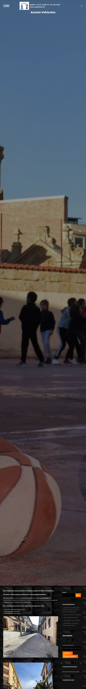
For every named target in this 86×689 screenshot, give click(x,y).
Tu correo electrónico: (68, 645)
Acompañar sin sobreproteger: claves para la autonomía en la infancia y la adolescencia (71, 610)
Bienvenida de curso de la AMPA (72, 620)
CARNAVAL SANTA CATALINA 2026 (72, 615)
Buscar (64, 592)
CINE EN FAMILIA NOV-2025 (70, 617)
